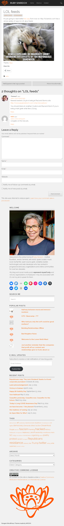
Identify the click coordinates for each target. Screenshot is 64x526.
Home (32, 3)
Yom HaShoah (14, 395)
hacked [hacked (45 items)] (40, 429)
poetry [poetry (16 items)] (46, 436)
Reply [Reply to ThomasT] (12, 112)
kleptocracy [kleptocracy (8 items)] (26, 433)
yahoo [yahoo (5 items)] (22, 447)
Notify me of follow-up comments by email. (19, 185)
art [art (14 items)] (18, 423)
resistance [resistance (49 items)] (16, 443)
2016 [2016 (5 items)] (10, 423)
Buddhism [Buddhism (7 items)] (38, 423)
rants (7, 76)
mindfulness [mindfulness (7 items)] (47, 433)
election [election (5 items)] (17, 430)
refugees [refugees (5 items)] (25, 439)
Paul (10, 63)
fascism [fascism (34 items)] (23, 429)
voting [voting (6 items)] (48, 444)
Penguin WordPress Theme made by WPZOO (17, 524)
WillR (12, 116)
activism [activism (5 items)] (14, 423)
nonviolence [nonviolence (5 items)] (19, 436)
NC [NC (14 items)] (10, 436)
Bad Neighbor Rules (29, 334)
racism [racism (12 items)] (20, 440)
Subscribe (16, 369)
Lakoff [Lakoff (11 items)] (32, 433)
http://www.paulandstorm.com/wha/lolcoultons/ (29, 103)
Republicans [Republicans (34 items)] (35, 439)
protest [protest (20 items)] (13, 439)
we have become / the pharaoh (22, 407)
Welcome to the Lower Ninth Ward (35, 340)
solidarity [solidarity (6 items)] (26, 444)
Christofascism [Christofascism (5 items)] (45, 423)
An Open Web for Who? (18, 414)
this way (27, 19)
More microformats (54, 84)
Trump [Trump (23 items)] (35, 443)
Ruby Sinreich (18, 3)
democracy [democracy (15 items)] (18, 426)
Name (4, 161)
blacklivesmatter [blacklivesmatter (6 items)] (30, 423)
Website (5, 177)
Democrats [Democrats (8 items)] (27, 426)
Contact (46, 3)
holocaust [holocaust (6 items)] (12, 433)
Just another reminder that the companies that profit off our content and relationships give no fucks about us (37, 347)
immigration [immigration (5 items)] (19, 433)
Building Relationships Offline (33, 329)
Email (4, 169)
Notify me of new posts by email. (15, 189)
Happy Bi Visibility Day (18, 392)
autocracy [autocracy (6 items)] (22, 423)
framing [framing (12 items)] (32, 430)
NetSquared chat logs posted (14, 84)
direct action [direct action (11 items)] (36, 426)
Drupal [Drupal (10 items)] (11, 430)
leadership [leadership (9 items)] (39, 433)
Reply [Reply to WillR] (12, 124)
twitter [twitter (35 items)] (42, 443)
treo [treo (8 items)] (30, 444)
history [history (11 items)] (47, 430)
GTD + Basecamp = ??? (30, 317)
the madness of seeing (18, 410)
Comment (6, 136)
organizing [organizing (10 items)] (35, 436)
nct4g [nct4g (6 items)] (14, 436)
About (39, 3)
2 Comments (18, 15)
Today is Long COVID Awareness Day (23, 404)
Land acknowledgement (19, 386)
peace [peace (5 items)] (41, 436)
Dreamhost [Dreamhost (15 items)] (46, 426)
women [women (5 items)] (19, 447)
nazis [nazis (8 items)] (52, 433)
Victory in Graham (16, 389)
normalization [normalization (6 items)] (27, 436)
